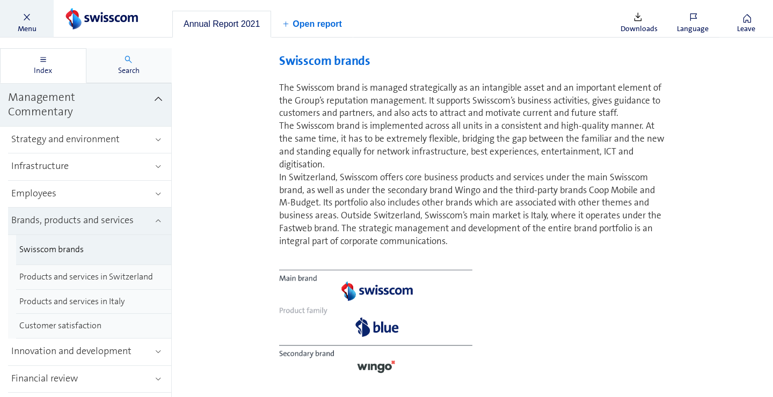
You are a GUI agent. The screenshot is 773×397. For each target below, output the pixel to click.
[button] (27, 19)
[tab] (221, 24)
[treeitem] (86, 105)
